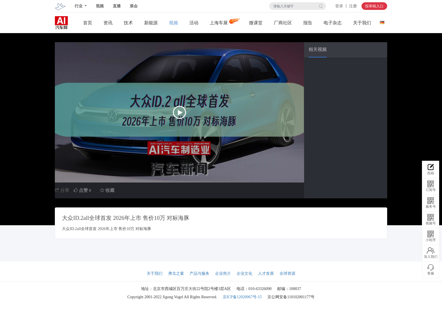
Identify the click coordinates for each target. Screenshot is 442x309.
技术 (128, 22)
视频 (100, 6)
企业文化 (244, 273)
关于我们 (362, 22)
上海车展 (219, 22)
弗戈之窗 (176, 273)
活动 (193, 22)
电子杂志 (333, 22)
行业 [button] (79, 6)
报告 (307, 22)
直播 (117, 6)
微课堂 (256, 22)
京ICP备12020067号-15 (242, 297)
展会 (134, 6)
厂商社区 (283, 22)
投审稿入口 (374, 6)
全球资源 (287, 273)
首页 (87, 22)
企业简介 (223, 273)
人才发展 (266, 273)
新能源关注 (150, 23)
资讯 (107, 22)
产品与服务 (199, 273)
